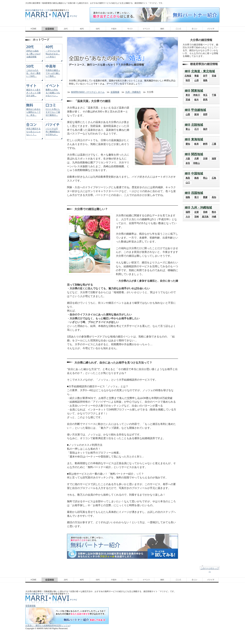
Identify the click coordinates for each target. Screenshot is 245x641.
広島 (214, 178)
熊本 (214, 212)
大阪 (188, 158)
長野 (205, 114)
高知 (214, 197)
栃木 (196, 99)
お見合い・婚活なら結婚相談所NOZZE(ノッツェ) (47, 625)
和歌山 (196, 163)
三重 (214, 144)
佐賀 (196, 212)
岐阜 (196, 144)
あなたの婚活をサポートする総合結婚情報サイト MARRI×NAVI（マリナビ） (51, 15)
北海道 (187, 75)
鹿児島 (205, 216)
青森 (196, 75)
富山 (188, 129)
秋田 (188, 80)
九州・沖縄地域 (201, 207)
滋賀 (214, 158)
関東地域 (197, 90)
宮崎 (196, 216)
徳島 (188, 197)
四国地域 (197, 192)
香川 (196, 197)
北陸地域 (197, 124)
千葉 (214, 95)
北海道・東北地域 (203, 71)
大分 (188, 216)
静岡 (205, 144)
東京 (188, 95)
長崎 (205, 212)
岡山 (205, 178)
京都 (205, 158)
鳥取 (188, 178)
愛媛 (205, 197)
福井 (205, 129)
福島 (205, 80)
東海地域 (197, 139)
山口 (188, 182)
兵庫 (196, 158)
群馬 (205, 99)
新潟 (196, 114)
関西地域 (197, 154)
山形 (196, 80)
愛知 (188, 144)
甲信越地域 (198, 109)
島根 (196, 178)
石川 (196, 129)
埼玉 (205, 95)
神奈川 (196, 95)
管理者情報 (30, 606)
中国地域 (197, 173)
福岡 (188, 212)
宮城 (214, 75)
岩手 (205, 75)
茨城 (188, 99)
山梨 (188, 114)
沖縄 (214, 216)
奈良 (188, 163)
